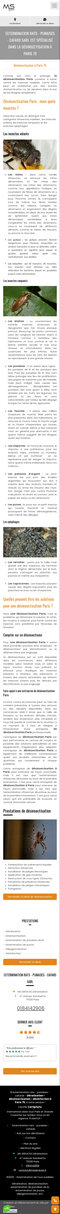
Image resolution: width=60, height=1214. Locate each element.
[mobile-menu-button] (54, 6)
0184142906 (30, 1008)
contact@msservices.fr (32, 1170)
